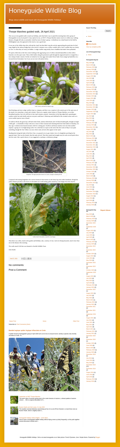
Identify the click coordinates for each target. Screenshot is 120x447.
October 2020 (90, 171)
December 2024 (91, 91)
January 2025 (90, 89)
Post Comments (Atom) (23, 324)
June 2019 (89, 187)
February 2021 (90, 162)
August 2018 (90, 196)
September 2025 (91, 74)
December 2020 (91, 167)
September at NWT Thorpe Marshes (29, 396)
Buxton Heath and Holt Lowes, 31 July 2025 (32, 407)
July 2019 (89, 185)
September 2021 (91, 147)
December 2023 (91, 105)
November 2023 (91, 107)
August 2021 (90, 149)
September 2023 (91, 111)
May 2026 (89, 62)
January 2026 (90, 69)
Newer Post (12, 321)
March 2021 (89, 160)
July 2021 (89, 151)
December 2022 (91, 127)
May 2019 (89, 189)
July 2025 (89, 78)
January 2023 (90, 125)
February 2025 (90, 87)
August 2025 (90, 76)
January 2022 (90, 140)
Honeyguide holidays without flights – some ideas (33, 418)
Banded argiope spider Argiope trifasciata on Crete (27, 330)
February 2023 (90, 122)
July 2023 (89, 116)
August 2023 (90, 114)
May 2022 (89, 134)
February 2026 (90, 67)
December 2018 (91, 191)
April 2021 (89, 158)
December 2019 (91, 182)
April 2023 (89, 120)
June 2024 (89, 100)
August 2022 (90, 129)
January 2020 (90, 180)
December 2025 (91, 71)
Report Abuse (105, 210)
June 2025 (89, 80)
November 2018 (91, 194)
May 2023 (89, 118)
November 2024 (91, 94)
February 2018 (90, 202)
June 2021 (89, 154)
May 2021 (89, 156)
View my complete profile (93, 47)
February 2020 (90, 178)
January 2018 (90, 205)
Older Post (76, 321)
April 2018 (89, 200)
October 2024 (90, 96)
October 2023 (90, 109)
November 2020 (91, 169)
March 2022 (89, 136)
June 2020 (89, 174)
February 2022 (90, 138)
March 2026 (89, 65)
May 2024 (89, 103)
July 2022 (89, 131)
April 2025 (89, 82)
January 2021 (90, 165)
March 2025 (89, 85)
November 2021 (91, 145)
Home (44, 321)
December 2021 (91, 142)
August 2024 (90, 98)
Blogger (98, 437)
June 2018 (89, 198)
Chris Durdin (92, 44)
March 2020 (89, 176)
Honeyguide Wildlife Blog (45, 10)
